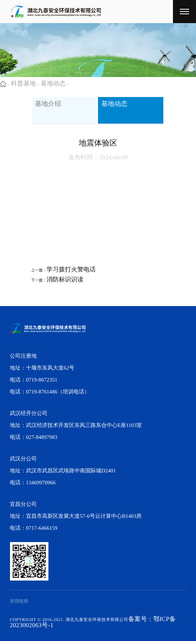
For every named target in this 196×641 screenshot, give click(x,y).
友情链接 (19, 601)
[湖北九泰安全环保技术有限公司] (184, 11)
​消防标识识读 (65, 279)
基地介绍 (52, 108)
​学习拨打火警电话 (71, 269)
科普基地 (23, 83)
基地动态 (53, 83)
